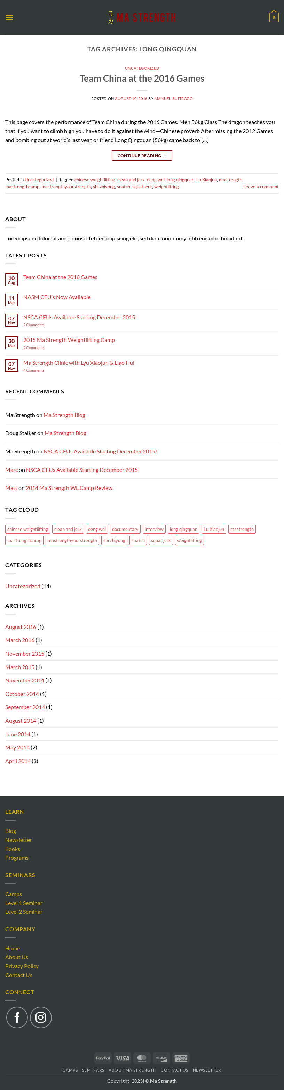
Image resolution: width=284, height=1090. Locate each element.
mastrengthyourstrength (66, 186)
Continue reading (142, 155)
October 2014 (22, 693)
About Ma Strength (132, 1070)
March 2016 (19, 640)
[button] (9, 17)
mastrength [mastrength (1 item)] (242, 529)
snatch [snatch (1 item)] (138, 540)
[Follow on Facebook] (17, 1017)
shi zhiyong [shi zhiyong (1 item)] (114, 540)
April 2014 (18, 760)
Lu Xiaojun (206, 179)
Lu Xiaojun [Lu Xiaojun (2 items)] (214, 529)
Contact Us (18, 975)
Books (12, 848)
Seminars (93, 1070)
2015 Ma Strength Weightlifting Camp (69, 339)
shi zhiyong (104, 186)
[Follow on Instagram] (41, 1017)
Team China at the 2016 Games (142, 78)
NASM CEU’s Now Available (56, 297)
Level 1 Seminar (23, 903)
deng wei (156, 179)
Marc (11, 469)
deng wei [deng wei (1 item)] (97, 529)
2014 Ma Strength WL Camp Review (69, 487)
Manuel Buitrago (174, 98)
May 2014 (17, 747)
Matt (11, 487)
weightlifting (166, 186)
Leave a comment (261, 186)
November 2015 (24, 653)
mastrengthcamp (22, 186)
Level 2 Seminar (23, 911)
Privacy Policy (22, 965)
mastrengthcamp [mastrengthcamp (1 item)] (24, 540)
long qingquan (180, 179)
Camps (13, 894)
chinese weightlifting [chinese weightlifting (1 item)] (27, 529)
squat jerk (142, 186)
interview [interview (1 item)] (154, 529)
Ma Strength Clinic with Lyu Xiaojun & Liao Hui (78, 362)
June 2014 (17, 734)
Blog (10, 830)
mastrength (230, 179)
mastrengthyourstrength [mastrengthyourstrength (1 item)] (72, 540)
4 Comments (41, 370)
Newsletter (18, 839)
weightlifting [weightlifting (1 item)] (189, 540)
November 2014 (24, 680)
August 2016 (20, 626)
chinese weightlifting (94, 179)
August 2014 (20, 720)
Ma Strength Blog (64, 414)
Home (12, 948)
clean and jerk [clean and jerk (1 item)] (68, 529)
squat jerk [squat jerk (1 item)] (161, 540)
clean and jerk (131, 179)
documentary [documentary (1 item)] (125, 529)
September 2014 (25, 707)
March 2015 (19, 667)
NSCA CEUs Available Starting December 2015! (80, 317)
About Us (16, 956)
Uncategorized (142, 68)
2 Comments (42, 324)
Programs (17, 857)
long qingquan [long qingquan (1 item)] (183, 529)
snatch (123, 186)
